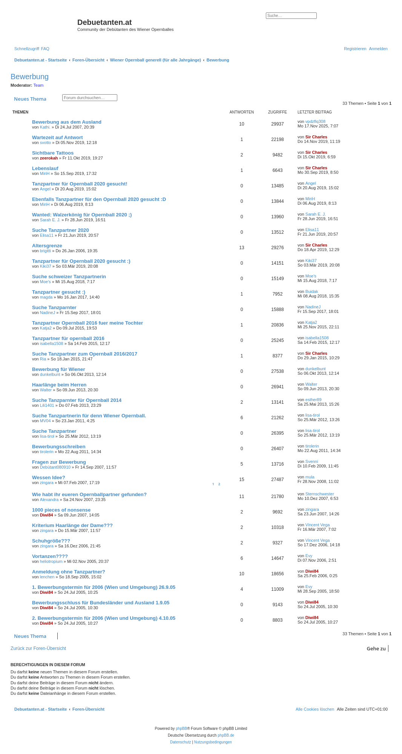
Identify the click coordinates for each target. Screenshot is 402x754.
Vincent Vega (317, 525)
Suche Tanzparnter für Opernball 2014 (76, 400)
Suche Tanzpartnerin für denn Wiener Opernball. (89, 415)
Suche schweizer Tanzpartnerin (69, 276)
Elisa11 (47, 235)
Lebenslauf (45, 168)
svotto (45, 142)
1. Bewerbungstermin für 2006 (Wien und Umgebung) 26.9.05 (103, 587)
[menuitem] (45, 48)
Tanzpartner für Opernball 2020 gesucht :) (81, 261)
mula (310, 477)
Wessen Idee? (48, 477)
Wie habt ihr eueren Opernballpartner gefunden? (89, 494)
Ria (43, 359)
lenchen (47, 577)
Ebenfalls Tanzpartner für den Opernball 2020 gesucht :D (99, 199)
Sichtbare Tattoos (53, 153)
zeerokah (49, 158)
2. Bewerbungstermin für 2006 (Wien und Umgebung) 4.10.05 (103, 618)
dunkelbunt (50, 374)
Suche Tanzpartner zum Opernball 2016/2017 (84, 354)
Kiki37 (45, 266)
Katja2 (46, 328)
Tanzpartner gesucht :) (58, 292)
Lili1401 (47, 405)
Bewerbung (30, 76)
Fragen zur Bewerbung (59, 462)
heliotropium (51, 561)
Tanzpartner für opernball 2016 (68, 338)
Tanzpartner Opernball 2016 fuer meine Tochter (87, 323)
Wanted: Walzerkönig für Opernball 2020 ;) (82, 215)
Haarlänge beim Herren (59, 385)
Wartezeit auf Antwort (57, 137)
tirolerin (47, 451)
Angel (45, 189)
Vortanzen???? (50, 556)
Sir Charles (316, 137)
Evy (308, 555)
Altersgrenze (47, 245)
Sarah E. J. (50, 220)
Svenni (311, 461)
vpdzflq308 (315, 121)
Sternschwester (319, 494)
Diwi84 (46, 515)
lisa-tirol (312, 415)
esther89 (313, 399)
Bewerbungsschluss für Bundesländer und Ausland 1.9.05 (100, 602)
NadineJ (47, 312)
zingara (47, 482)
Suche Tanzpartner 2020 (60, 230)
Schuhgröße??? (51, 541)
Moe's (45, 281)
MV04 (45, 420)
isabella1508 (51, 343)
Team (39, 85)
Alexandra (49, 499)
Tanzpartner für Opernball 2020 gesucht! (79, 184)
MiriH (45, 173)
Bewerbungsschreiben (58, 446)
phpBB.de (226, 735)
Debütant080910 (55, 467)
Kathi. (45, 127)
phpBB (181, 728)
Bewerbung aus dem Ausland (66, 122)
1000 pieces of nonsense (61, 510)
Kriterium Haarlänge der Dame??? (72, 525)
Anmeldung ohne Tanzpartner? (68, 572)
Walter (46, 390)
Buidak (311, 291)
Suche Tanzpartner (54, 431)
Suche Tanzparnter (54, 307)
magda (46, 297)
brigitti (45, 250)
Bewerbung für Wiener (58, 369)
